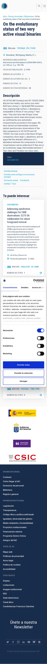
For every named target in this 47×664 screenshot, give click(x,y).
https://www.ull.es (22, 444)
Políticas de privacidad (13, 556)
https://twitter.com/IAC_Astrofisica (7, 642)
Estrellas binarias (10, 171)
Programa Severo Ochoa (14, 536)
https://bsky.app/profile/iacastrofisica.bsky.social (34, 642)
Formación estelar (11, 180)
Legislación (8, 506)
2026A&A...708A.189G (30, 389)
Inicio (5, 16)
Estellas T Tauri (10, 184)
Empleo (6, 581)
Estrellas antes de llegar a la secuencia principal (19, 176)
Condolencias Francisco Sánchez (18, 606)
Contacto (7, 477)
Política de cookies (12, 565)
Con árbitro (13, 160)
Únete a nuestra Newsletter (23, 625)
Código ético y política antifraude (18, 514)
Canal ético (8, 602)
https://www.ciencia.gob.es (22, 413)
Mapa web (7, 552)
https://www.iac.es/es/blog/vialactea (39, 642)
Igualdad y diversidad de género (17, 519)
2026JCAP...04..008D (30, 267)
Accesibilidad (9, 569)
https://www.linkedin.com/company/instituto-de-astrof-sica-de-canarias (23, 642)
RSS (5, 593)
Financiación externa (12, 532)
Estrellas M (24, 180)
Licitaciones (8, 585)
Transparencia (9, 510)
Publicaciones (29, 16)
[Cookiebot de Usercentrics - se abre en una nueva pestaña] (33, 280)
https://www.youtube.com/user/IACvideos (28, 642)
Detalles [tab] (24, 287)
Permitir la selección (23, 373)
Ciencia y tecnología (15, 16)
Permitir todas (23, 365)
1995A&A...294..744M (26, 48)
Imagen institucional (12, 589)
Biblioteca (7, 490)
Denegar (23, 381)
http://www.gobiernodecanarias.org (22, 428)
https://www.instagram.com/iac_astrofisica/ (18, 642)
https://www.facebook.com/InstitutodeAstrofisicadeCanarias (13, 642)
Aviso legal (8, 560)
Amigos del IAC (10, 540)
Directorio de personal (13, 485)
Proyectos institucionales (15, 527)
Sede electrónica (11, 598)
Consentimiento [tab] (10, 287)
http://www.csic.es (22, 457)
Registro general (10, 494)
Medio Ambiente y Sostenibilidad (18, 523)
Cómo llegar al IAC (11, 481)
